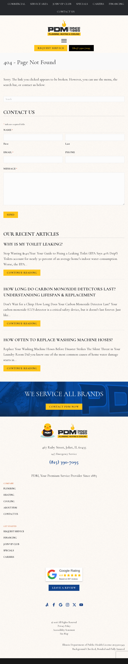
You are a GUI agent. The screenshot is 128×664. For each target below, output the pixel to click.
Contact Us (66, 11)
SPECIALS (8, 549)
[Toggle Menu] (64, 40)
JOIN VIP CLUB (11, 543)
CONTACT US (10, 513)
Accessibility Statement (64, 629)
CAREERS (8, 556)
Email (8, 152)
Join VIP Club (62, 4)
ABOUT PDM (10, 506)
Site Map (64, 632)
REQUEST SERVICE (13, 530)
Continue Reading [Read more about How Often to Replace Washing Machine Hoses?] (21, 368)
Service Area (39, 4)
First (5, 143)
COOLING (9, 500)
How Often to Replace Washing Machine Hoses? (58, 339)
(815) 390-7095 (64, 461)
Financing (116, 4)
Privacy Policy (64, 625)
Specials (82, 4)
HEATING (8, 494)
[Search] (64, 99)
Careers (98, 4)
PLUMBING (9, 487)
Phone (70, 152)
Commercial (16, 4)
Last (67, 143)
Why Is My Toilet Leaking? (32, 243)
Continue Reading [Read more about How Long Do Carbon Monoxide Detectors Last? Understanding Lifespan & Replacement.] (21, 323)
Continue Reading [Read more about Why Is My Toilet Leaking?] (21, 272)
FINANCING (10, 536)
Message (10, 168)
